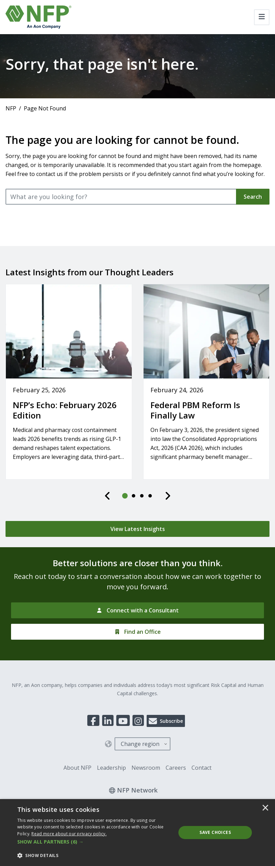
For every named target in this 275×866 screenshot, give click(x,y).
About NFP (77, 767)
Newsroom (145, 767)
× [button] (265, 808)
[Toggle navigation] (261, 17)
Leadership (111, 767)
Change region (140, 744)
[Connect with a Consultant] (137, 610)
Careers (176, 767)
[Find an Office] (137, 632)
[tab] (125, 496)
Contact (201, 767)
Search (253, 196)
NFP (11, 108)
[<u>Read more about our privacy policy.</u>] (69, 834)
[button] (94, 841)
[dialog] (137, 832)
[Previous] (107, 496)
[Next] (167, 496)
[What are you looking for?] (121, 197)
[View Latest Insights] (137, 529)
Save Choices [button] (215, 832)
